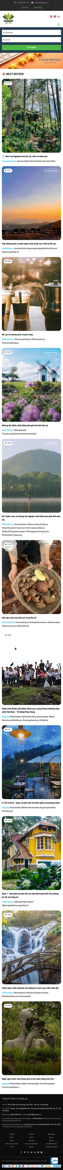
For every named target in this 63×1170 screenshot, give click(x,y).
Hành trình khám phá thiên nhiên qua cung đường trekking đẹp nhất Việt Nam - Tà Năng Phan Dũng (30, 710)
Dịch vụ (51, 1137)
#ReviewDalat (20, 430)
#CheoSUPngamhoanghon (14, 531)
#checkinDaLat (41, 524)
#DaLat (31, 524)
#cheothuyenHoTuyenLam (14, 528)
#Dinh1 (30, 902)
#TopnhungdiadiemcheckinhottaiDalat (19, 434)
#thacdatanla (20, 993)
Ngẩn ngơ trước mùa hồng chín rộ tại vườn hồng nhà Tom (28, 1079)
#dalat (51, 716)
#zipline (29, 993)
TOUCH (11, 1147)
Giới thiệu (24, 8)
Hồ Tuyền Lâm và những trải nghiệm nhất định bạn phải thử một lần (31, 518)
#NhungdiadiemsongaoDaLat (15, 905)
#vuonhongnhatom (10, 1087)
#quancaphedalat (48, 807)
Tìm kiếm (31, 47)
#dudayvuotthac (41, 993)
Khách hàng (51, 1134)
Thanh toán (31, 1140)
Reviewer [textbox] (6, 40)
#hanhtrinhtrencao (10, 996)
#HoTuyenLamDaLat (35, 528)
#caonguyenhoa (9, 161)
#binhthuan (17, 720)
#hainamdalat (53, 622)
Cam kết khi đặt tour (51, 1143)
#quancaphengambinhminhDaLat (42, 248)
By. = (55, 636)
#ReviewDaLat (38, 339)
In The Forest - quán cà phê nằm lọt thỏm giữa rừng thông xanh (31, 803)
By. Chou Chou (51, 171)
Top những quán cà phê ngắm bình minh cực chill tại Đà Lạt (29, 244)
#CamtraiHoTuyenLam (12, 535)
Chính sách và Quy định (11, 1143)
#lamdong (6, 720)
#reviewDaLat (21, 524)
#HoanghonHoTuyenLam (37, 531)
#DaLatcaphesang (10, 343)
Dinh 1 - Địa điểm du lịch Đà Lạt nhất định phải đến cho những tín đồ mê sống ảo (30, 895)
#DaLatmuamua (9, 626)
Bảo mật (51, 1140)
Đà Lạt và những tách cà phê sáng (17, 334)
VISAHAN (54, 1147)
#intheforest (7, 811)
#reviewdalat (23, 161)
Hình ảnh (31, 1134)
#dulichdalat (15, 716)
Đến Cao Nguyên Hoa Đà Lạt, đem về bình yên (24, 156)
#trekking (43, 720)
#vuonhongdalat (47, 1083)
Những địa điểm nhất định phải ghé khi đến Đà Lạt (25, 425)
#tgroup (5, 716)
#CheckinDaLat (9, 622)
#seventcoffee (48, 161)
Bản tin (31, 1137)
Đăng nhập (38, 8)
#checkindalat (35, 161)
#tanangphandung (30, 720)
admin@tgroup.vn (42, 3)
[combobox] (31, 32)
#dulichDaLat (8, 248)
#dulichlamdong (28, 716)
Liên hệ (12, 1140)
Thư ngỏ (11, 1134)
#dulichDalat (7, 430)
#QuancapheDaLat (10, 252)
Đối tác (11, 1137)
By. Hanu (53, 83)
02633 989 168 (24, 3)
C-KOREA (48, 1147)
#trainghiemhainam (38, 622)
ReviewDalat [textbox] (8, 33)
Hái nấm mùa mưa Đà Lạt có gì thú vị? (19, 618)
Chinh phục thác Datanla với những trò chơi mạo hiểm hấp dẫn (30, 988)
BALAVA (31, 1147)
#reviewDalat (20, 248)
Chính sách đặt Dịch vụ (31, 1143)
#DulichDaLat (8, 339)
